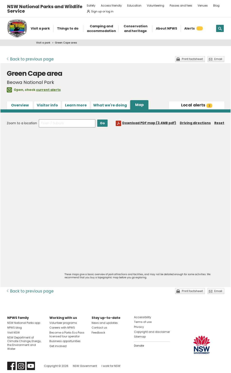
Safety (91, 5)
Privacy (139, 327)
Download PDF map (149, 123)
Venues (203, 5)
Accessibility (142, 317)
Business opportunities (65, 341)
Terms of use (143, 322)
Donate (139, 346)
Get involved (58, 346)
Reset (219, 123)
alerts (197, 105)
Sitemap (140, 336)
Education (134, 5)
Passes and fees (181, 5)
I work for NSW (111, 366)
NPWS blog (14, 327)
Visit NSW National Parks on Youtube (31, 366)
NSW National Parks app (23, 323)
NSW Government (85, 366)
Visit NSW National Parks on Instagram (21, 366)
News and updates (105, 323)
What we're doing (110, 105)
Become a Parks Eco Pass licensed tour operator (66, 334)
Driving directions (195, 123)
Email (218, 59)
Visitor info (47, 105)
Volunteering (155, 5)
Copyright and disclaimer (152, 332)
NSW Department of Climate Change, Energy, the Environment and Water (24, 343)
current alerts (48, 89)
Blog (216, 5)
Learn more (76, 105)
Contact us (99, 327)
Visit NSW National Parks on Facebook (11, 366)
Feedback (98, 332)
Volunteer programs (63, 323)
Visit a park (43, 42)
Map (139, 104)
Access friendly (111, 5)
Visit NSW (13, 332)
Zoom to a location (22, 123)
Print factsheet (192, 59)
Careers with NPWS (62, 327)
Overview (20, 105)
